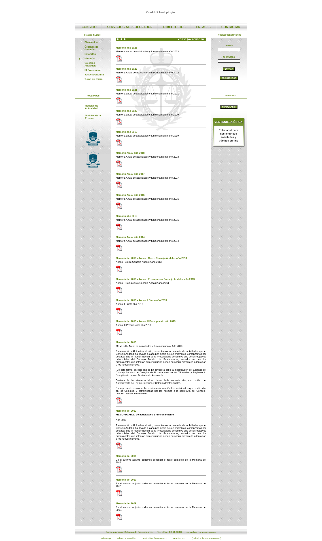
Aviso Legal (106, 538)
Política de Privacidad (126, 538)
